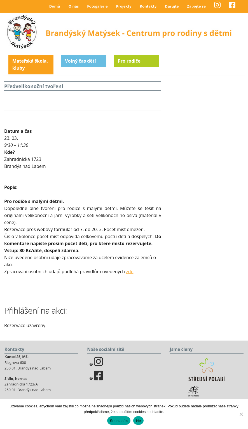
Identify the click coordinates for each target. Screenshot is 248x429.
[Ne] (241, 414)
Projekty (124, 6)
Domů (54, 6)
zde (129, 271)
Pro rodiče (129, 61)
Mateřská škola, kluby (30, 64)
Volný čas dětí (80, 61)
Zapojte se (196, 6)
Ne (138, 421)
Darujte (172, 6)
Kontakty (148, 6)
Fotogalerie (97, 6)
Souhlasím (119, 421)
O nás (74, 6)
